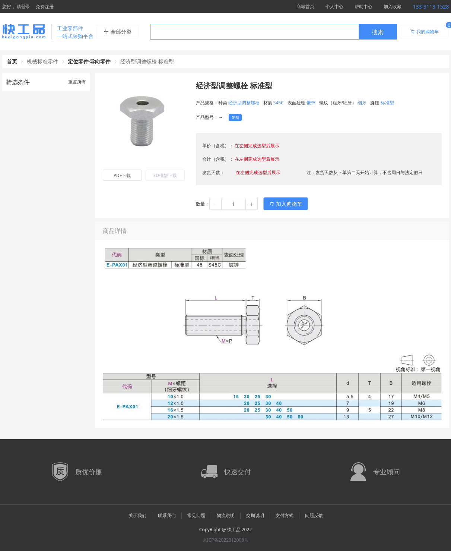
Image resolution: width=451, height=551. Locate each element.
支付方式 (284, 515)
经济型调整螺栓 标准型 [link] (147, 61)
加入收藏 (392, 6)
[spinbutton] (233, 204)
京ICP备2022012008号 (226, 540)
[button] (216, 204)
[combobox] (273, 32)
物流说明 (226, 515)
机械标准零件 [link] (42, 61)
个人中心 (334, 6)
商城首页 (305, 6)
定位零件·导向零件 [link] (89, 61)
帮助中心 (363, 6)
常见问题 (196, 515)
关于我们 (137, 515)
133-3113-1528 (431, 6)
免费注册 (45, 6)
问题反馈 (314, 515)
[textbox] (254, 32)
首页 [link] (12, 61)
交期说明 (255, 515)
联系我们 (167, 515)
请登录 (23, 6)
